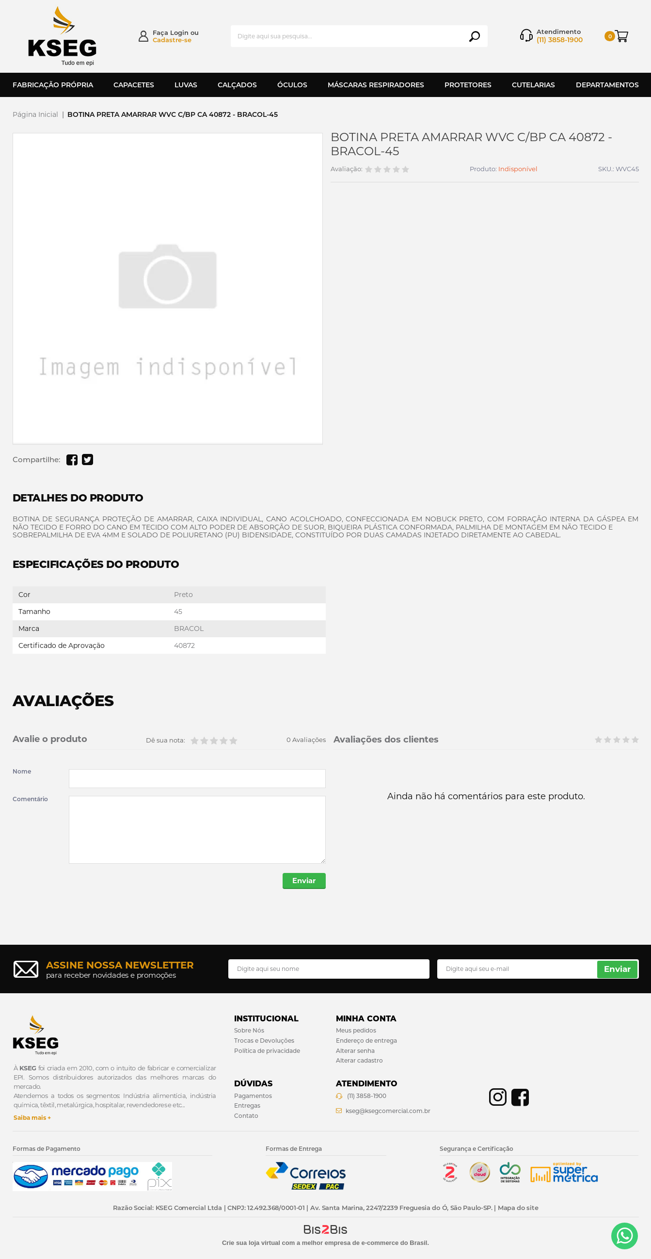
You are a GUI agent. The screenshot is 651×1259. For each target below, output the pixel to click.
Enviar (303, 881)
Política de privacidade (267, 1051)
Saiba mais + (32, 1118)
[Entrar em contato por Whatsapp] (624, 1236)
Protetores (468, 85)
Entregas (247, 1106)
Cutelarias (533, 85)
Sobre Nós (249, 1031)
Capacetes (133, 85)
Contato (246, 1116)
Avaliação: (347, 169)
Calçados (237, 85)
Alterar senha (355, 1051)
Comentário (30, 799)
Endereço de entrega (366, 1041)
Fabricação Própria (53, 85)
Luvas (186, 85)
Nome (22, 771)
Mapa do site (518, 1208)
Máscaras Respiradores (376, 85)
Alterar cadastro (359, 1061)
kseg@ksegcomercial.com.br (388, 1111)
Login (179, 32)
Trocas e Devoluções (264, 1041)
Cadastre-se (172, 40)
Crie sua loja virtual (251, 1243)
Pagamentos (253, 1096)
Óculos (292, 85)
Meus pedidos (356, 1031)
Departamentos (607, 85)
